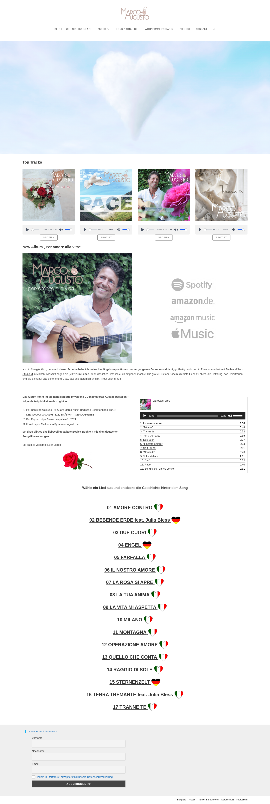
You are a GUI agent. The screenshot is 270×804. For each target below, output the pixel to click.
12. (157, 468)
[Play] (27, 230)
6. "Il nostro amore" (151, 443)
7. (148, 448)
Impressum (242, 799)
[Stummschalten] (230, 416)
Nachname (38, 751)
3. (147, 431)
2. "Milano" (146, 427)
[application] (192, 415)
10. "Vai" (145, 460)
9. (149, 456)
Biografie (181, 799)
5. (147, 439)
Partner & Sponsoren (208, 799)
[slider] (35, 230)
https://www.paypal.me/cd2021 (58, 419)
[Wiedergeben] (144, 416)
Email (35, 764)
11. (145, 464)
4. (150, 435)
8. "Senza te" (147, 452)
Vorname (37, 737)
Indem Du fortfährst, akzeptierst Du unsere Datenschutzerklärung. (75, 776)
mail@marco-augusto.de (64, 424)
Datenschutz (227, 799)
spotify (48, 237)
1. (151, 423)
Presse (191, 799)
